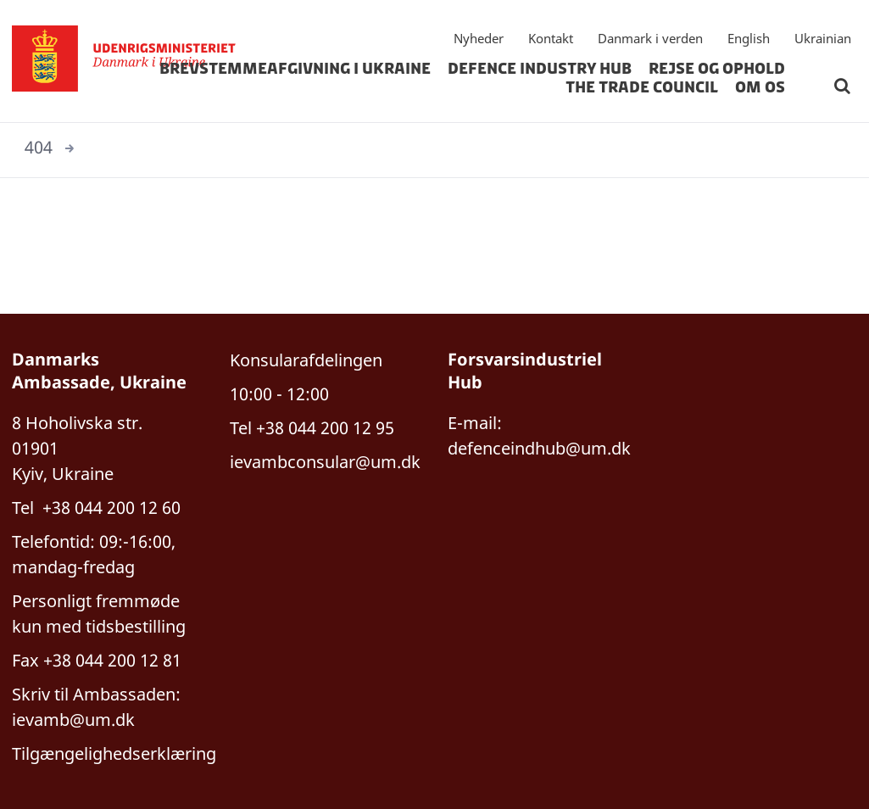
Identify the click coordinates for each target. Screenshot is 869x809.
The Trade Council (641, 87)
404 (39, 147)
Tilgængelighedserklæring (114, 753)
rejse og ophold (717, 68)
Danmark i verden (650, 38)
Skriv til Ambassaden (93, 694)
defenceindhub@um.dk (539, 448)
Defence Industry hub (540, 68)
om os (760, 87)
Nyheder (479, 38)
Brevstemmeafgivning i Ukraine (295, 68)
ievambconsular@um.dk (325, 461)
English (748, 38)
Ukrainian (822, 38)
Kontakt (550, 38)
